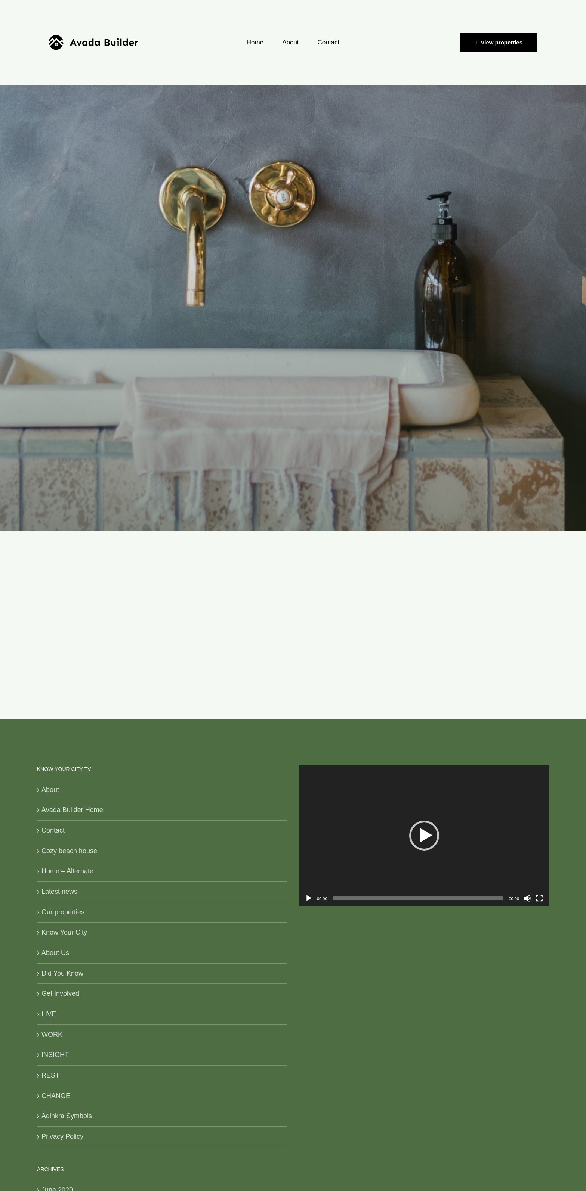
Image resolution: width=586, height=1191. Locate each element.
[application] (424, 835)
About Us (55, 953)
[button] (424, 836)
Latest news (59, 891)
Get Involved (60, 993)
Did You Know (62, 973)
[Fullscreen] (539, 898)
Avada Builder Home (72, 810)
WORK (51, 1034)
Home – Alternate (67, 871)
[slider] (418, 898)
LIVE (48, 1014)
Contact (53, 830)
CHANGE (55, 1096)
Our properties (62, 912)
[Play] (308, 898)
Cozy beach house (69, 851)
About (50, 789)
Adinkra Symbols (66, 1116)
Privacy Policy (62, 1136)
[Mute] (527, 898)
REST (50, 1075)
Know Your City (64, 932)
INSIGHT (55, 1054)
